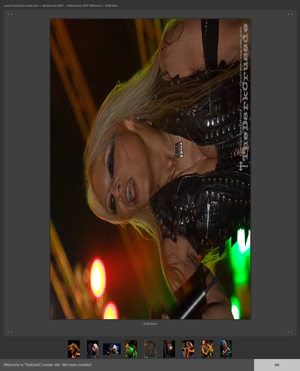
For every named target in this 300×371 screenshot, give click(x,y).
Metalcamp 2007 (53, 5)
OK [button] (277, 365)
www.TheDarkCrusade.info (21, 5)
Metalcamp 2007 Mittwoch (84, 5)
